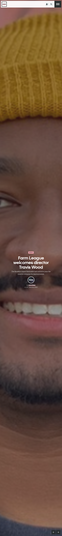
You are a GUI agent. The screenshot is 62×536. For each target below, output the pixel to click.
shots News (32, 285)
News (31, 252)
